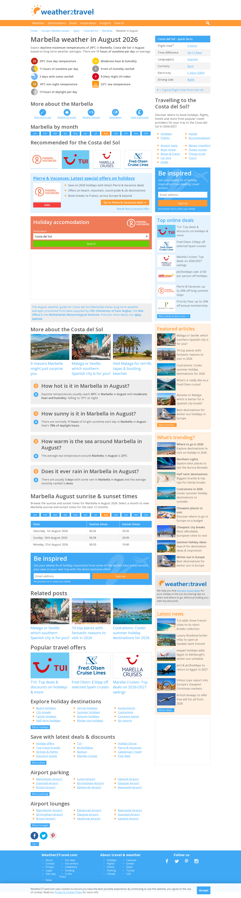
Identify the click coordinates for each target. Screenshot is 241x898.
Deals (73, 23)
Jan (35, 133)
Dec (146, 133)
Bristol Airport (45, 793)
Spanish (192, 59)
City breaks (43, 718)
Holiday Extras (127, 750)
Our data (70, 866)
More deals (38, 769)
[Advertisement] (154, 10)
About (49, 866)
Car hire (166, 158)
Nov (136, 133)
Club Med (124, 762)
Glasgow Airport (128, 789)
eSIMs (164, 162)
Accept (203, 890)
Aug (106, 133)
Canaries (131, 866)
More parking (40, 800)
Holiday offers (45, 750)
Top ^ (35, 850)
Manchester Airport (49, 785)
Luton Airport (86, 785)
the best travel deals (188, 590)
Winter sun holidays (90, 727)
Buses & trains (170, 154)
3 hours (192, 46)
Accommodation (199, 138)
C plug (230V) (196, 73)
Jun (85, 133)
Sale (47, 211)
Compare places (128, 722)
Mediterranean (60, 30)
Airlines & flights (47, 758)
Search (119, 23)
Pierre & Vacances (129, 754)
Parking (111, 876)
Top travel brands (48, 754)
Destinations (57, 23)
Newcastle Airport (130, 793)
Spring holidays (87, 714)
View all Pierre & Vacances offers (133, 214)
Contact (50, 869)
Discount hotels (46, 762)
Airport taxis (169, 145)
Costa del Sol (90, 30)
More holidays (40, 733)
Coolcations (125, 718)
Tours (192, 158)
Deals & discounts (140, 117)
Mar (55, 133)
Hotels (193, 134)
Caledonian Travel (129, 758)
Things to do (197, 154)
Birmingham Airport (90, 789)
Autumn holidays (88, 722)
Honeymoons (126, 714)
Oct (126, 133)
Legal (49, 876)
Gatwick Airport (128, 785)
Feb (45, 133)
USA (128, 880)
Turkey (130, 876)
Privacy (50, 873)
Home (34, 30)
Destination (40, 237)
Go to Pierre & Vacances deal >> (125, 208)
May (75, 133)
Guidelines (71, 873)
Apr (65, 133)
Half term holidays (48, 727)
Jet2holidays (85, 754)
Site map (51, 880)
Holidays (166, 134)
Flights (165, 138)
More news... (166, 710)
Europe (45, 30)
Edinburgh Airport (89, 793)
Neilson (82, 758)
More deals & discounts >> (174, 316)
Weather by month (67, 117)
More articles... (167, 425)
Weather (38, 23)
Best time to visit (42, 117)
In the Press (65, 881)
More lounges (40, 831)
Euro (190, 66)
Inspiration (88, 23)
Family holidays (46, 722)
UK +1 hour (194, 52)
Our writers (71, 869)
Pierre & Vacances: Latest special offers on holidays (84, 184)
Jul (96, 133)
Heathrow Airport (89, 825)
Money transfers (199, 145)
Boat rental (168, 149)
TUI (79, 750)
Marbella (107, 30)
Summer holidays (88, 718)
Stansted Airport (47, 789)
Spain (76, 30)
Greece (130, 869)
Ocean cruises (198, 149)
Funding (69, 876)
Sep (116, 133)
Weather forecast (91, 117)
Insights (105, 23)
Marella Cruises (87, 762)
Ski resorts (125, 727)
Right (190, 79)
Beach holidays (46, 714)
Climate (111, 880)
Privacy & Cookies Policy (68, 892)
